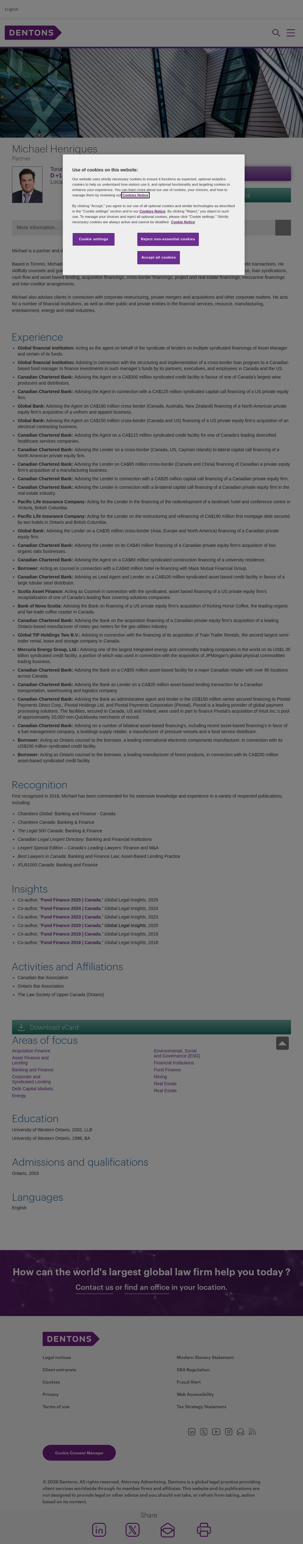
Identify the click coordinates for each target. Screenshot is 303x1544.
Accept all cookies (158, 257)
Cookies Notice (135, 195)
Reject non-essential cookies (168, 239)
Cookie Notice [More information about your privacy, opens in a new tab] (183, 222)
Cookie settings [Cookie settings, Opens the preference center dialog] (93, 239)
